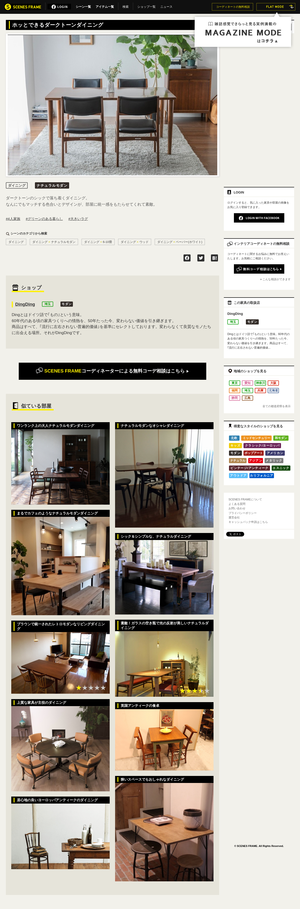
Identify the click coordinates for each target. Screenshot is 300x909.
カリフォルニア (261, 475)
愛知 (247, 383)
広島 (247, 398)
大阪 (273, 383)
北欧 (234, 438)
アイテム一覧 (105, 6)
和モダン (281, 438)
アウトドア (238, 475)
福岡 (235, 390)
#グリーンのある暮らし (44, 219)
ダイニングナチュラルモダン (53, 242)
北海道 (273, 390)
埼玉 (48, 304)
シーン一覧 (83, 6)
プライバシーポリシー (243, 513)
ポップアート (253, 453)
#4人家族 (13, 219)
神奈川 (260, 383)
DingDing (25, 304)
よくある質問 (237, 504)
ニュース (166, 6)
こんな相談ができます (276, 279)
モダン (67, 304)
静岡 (235, 398)
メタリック (274, 460)
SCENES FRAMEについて (245, 499)
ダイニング (16, 242)
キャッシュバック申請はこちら (248, 522)
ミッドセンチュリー (256, 438)
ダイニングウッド (135, 242)
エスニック (281, 468)
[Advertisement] (247, 108)
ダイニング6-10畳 (98, 242)
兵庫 (260, 390)
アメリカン (275, 453)
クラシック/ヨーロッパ (262, 445)
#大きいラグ (78, 219)
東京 (235, 383)
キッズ (235, 445)
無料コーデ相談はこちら (112, 370)
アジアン (255, 460)
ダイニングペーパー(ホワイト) (179, 242)
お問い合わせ (237, 508)
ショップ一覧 (146, 6)
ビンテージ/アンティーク (249, 468)
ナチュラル (237, 460)
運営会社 (234, 517)
